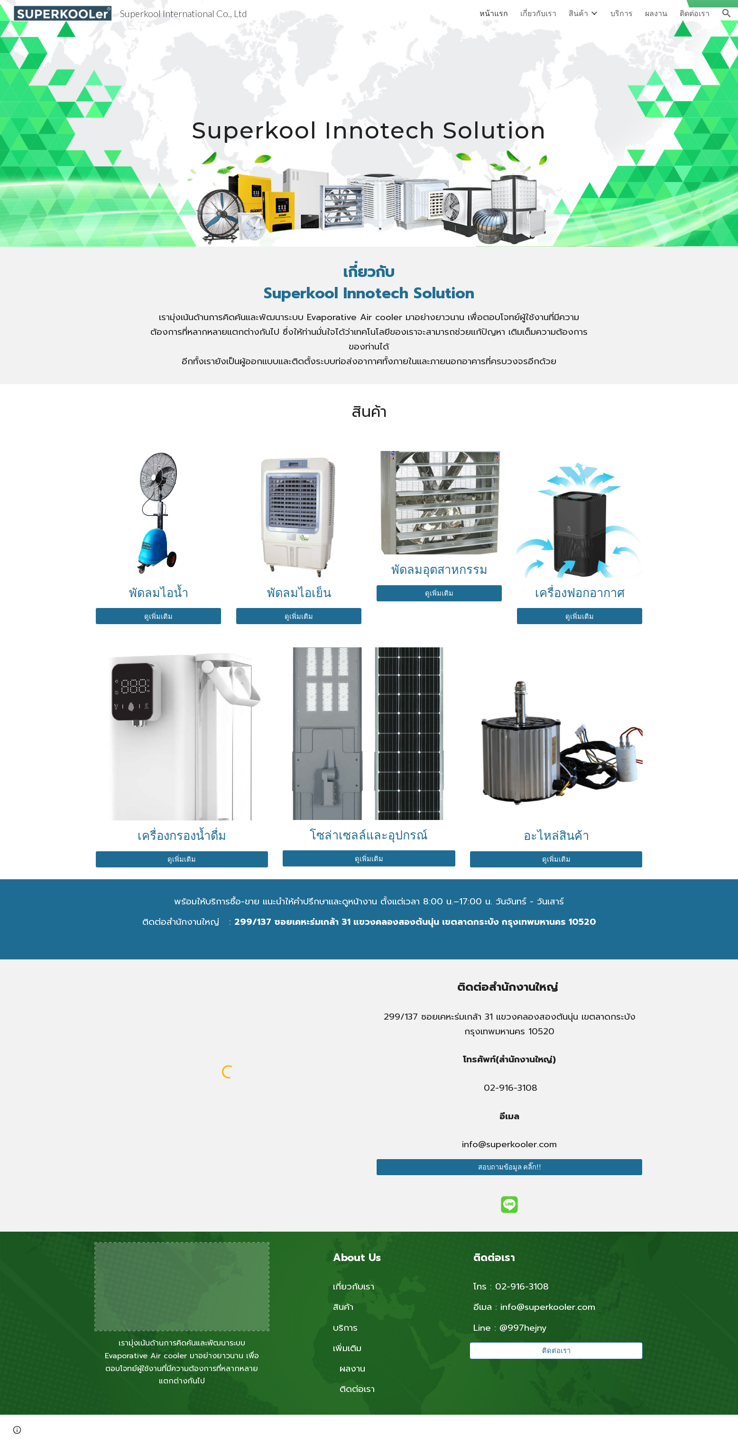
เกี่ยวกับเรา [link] (538, 13)
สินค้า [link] (578, 13)
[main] (369, 123)
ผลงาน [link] (656, 13)
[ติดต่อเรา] (556, 1350)
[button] (726, 13)
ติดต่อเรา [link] (695, 13)
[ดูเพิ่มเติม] (158, 616)
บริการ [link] (621, 13)
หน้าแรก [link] (494, 13)
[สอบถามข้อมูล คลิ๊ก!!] (509, 1167)
